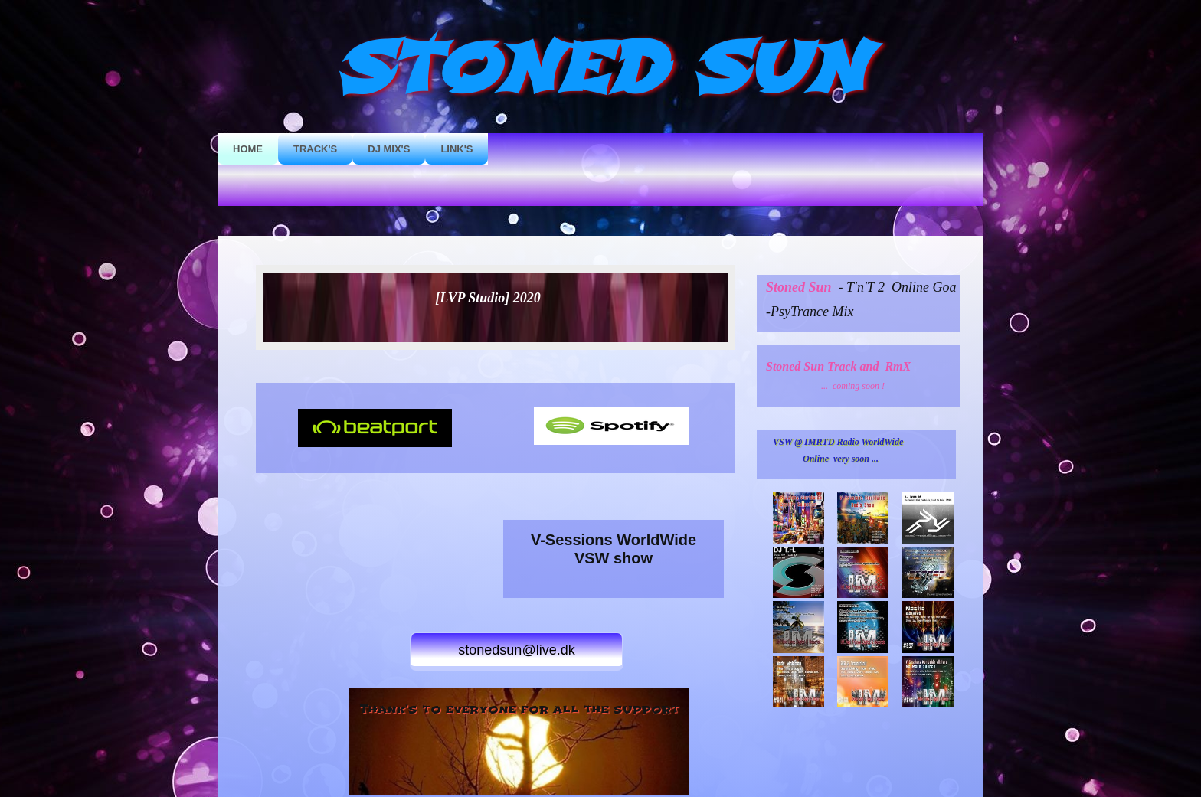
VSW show (613, 558)
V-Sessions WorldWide (613, 539)
